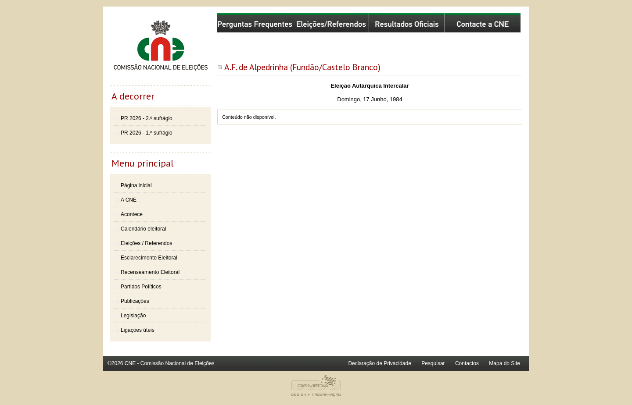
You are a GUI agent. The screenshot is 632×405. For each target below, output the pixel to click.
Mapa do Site (504, 363)
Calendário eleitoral (143, 229)
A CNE (128, 200)
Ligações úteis (137, 330)
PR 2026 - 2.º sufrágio (146, 118)
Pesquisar (433, 363)
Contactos (467, 363)
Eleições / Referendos (146, 243)
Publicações (135, 301)
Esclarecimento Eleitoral (149, 258)
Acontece (132, 214)
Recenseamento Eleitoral (150, 272)
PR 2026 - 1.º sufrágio (146, 133)
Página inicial (136, 185)
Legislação (133, 316)
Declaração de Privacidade (379, 363)
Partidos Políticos (141, 287)
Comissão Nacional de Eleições (160, 49)
